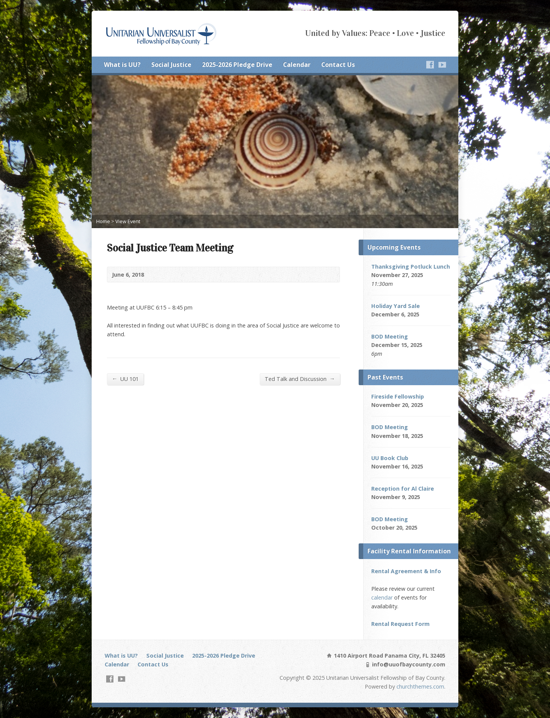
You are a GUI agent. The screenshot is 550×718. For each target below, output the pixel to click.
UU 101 (125, 379)
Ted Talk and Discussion (300, 379)
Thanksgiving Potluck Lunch (410, 266)
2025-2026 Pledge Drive (237, 64)
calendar (382, 597)
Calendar (297, 64)
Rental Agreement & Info (406, 571)
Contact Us (338, 64)
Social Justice (171, 64)
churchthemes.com (420, 686)
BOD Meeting (389, 336)
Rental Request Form (400, 623)
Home (103, 221)
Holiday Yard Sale (395, 306)
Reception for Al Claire (402, 488)
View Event (127, 221)
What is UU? (122, 64)
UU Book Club (389, 458)
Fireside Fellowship (397, 396)
